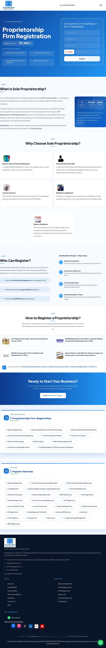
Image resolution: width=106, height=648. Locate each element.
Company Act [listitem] (32, 518)
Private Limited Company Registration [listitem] (20, 436)
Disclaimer (11, 598)
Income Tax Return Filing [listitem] (16, 506)
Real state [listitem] (84, 512)
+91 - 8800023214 (12, 570)
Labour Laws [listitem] (51, 518)
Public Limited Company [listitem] (16, 441)
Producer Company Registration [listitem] (18, 447)
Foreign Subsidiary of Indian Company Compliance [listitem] (56, 447)
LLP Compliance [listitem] (13, 518)
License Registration (65, 587)
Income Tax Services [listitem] (40, 506)
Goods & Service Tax (65, 598)
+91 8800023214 (67, 5)
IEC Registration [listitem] (13, 512)
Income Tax (62, 594)
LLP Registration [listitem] (13, 489)
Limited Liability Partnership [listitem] (52, 436)
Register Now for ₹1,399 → (53, 395)
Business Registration (65, 584)
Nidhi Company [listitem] (39, 441)
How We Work (12, 587)
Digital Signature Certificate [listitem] (37, 512)
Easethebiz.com (34, 636)
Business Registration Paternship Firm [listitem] (84, 430)
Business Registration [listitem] (15, 430)
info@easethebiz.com (13, 563)
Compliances (62, 601)
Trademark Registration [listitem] (64, 506)
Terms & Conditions (14, 594)
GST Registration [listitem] (69, 500)
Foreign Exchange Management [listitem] (75, 518)
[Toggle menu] (101, 5)
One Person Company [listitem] (78, 436)
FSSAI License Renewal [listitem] (89, 506)
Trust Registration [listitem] (87, 495)
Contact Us (11, 601)
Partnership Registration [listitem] (78, 489)
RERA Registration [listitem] (14, 524)
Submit (82, 59)
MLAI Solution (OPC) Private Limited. (78, 636)
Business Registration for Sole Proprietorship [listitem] (47, 430)
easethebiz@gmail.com (14, 566)
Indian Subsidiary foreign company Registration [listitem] (44, 489)
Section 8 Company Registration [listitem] (43, 500)
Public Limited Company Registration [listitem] (79, 483)
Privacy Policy (12, 591)
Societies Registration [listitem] (15, 500)
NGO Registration (64, 591)
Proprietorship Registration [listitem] (41, 495)
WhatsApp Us (14, 617)
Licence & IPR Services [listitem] (64, 512)
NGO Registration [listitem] (66, 495)
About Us (11, 584)
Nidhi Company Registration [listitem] (63, 441)
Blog (9, 605)
